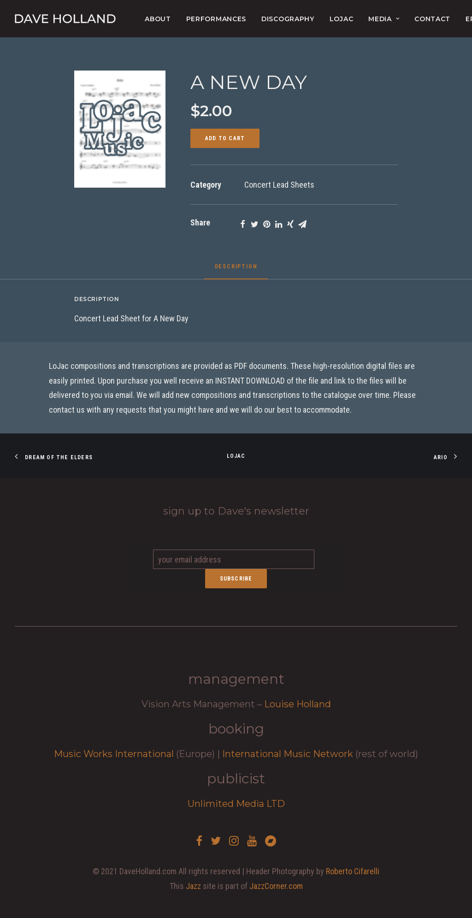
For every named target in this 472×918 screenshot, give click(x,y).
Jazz (193, 886)
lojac (342, 19)
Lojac (236, 456)
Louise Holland (297, 704)
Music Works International (114, 753)
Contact (432, 19)
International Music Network (287, 753)
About (158, 19)
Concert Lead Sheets (279, 185)
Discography (287, 19)
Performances (216, 19)
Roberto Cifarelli (352, 871)
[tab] (236, 270)
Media (383, 19)
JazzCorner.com (276, 886)
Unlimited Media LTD (236, 803)
